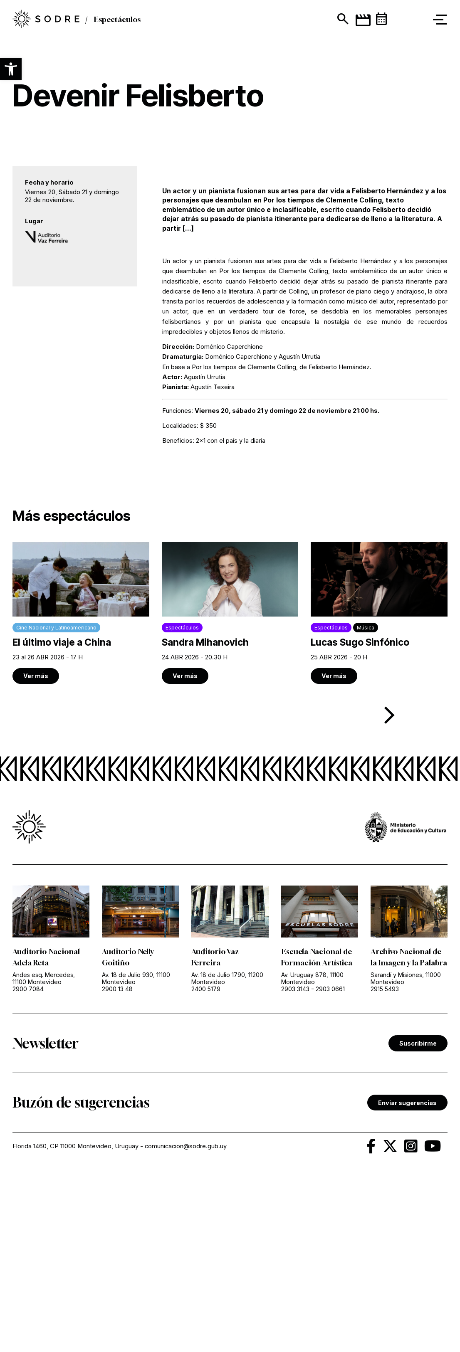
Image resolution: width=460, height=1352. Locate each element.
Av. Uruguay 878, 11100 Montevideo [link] (312, 1115)
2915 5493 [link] (385, 1137)
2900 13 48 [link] (117, 1126)
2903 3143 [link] (295, 1126)
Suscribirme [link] (418, 1191)
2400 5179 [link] (205, 1126)
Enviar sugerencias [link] (407, 1251)
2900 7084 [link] (28, 1126)
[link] (80, 749)
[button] (11, 69)
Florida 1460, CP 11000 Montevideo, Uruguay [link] (75, 1294)
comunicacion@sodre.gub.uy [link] (186, 1294)
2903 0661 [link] (330, 1126)
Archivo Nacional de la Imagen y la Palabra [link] (407, 1099)
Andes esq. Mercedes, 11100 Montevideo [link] (43, 1115)
